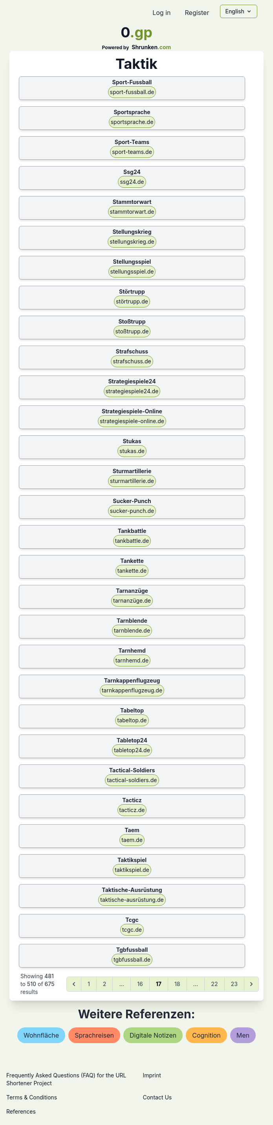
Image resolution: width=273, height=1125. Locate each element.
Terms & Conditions (31, 1097)
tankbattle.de (132, 540)
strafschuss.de (132, 361)
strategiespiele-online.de (132, 421)
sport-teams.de (132, 151)
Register (197, 13)
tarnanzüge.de (132, 600)
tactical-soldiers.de (132, 780)
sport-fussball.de (132, 92)
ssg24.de (132, 181)
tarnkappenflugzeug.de (132, 690)
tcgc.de (132, 929)
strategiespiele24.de (132, 391)
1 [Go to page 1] (89, 984)
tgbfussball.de (132, 959)
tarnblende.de (132, 630)
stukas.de (132, 451)
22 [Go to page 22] (214, 984)
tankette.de (132, 570)
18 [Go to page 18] (177, 984)
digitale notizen (153, 1035)
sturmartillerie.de (132, 480)
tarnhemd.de (131, 660)
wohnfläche (41, 1035)
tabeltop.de (132, 720)
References (21, 1111)
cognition (206, 1035)
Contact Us (157, 1097)
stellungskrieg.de (132, 241)
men (242, 1035)
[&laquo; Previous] (73, 984)
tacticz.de (132, 810)
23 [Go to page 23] (234, 984)
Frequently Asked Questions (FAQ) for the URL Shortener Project (66, 1079)
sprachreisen (94, 1035)
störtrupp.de (132, 301)
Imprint (152, 1075)
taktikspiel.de (132, 869)
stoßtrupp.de (132, 331)
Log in (161, 13)
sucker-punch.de (132, 510)
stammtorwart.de (132, 211)
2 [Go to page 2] (104, 984)
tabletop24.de (132, 750)
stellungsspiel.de (132, 271)
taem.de (132, 839)
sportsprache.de (132, 121)
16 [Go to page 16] (140, 984)
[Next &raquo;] (251, 984)
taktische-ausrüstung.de (131, 899)
